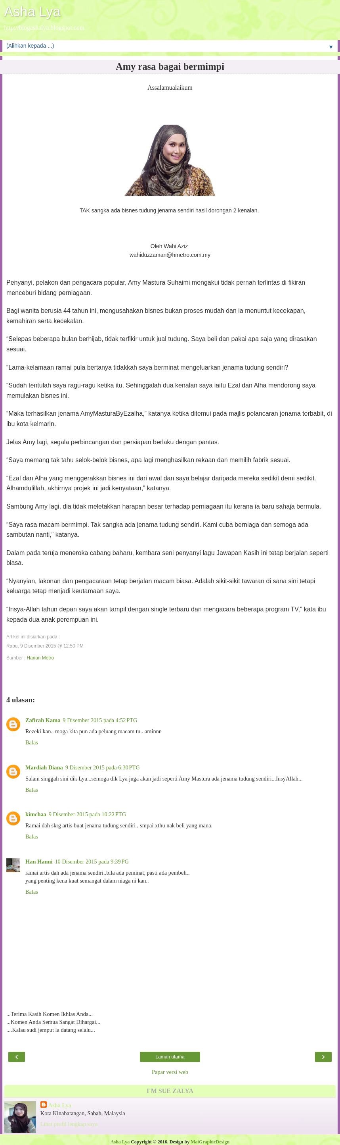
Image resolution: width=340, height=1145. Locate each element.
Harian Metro (40, 658)
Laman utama (169, 1057)
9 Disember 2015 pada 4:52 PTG (100, 720)
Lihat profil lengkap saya (68, 1124)
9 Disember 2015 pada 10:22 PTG (87, 814)
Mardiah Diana (44, 767)
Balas (31, 742)
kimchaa (35, 814)
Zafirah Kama (42, 720)
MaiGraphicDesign (210, 1142)
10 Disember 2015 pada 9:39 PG (91, 861)
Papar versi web (170, 1072)
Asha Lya (32, 11)
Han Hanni (38, 861)
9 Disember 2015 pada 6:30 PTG (102, 767)
